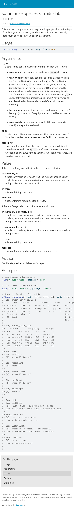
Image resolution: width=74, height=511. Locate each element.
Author (7, 478)
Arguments (9, 468)
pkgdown (19, 505)
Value (7, 473)
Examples (9, 482)
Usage (7, 464)
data (4, 280)
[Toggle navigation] (68, 4)
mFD (4, 3)
